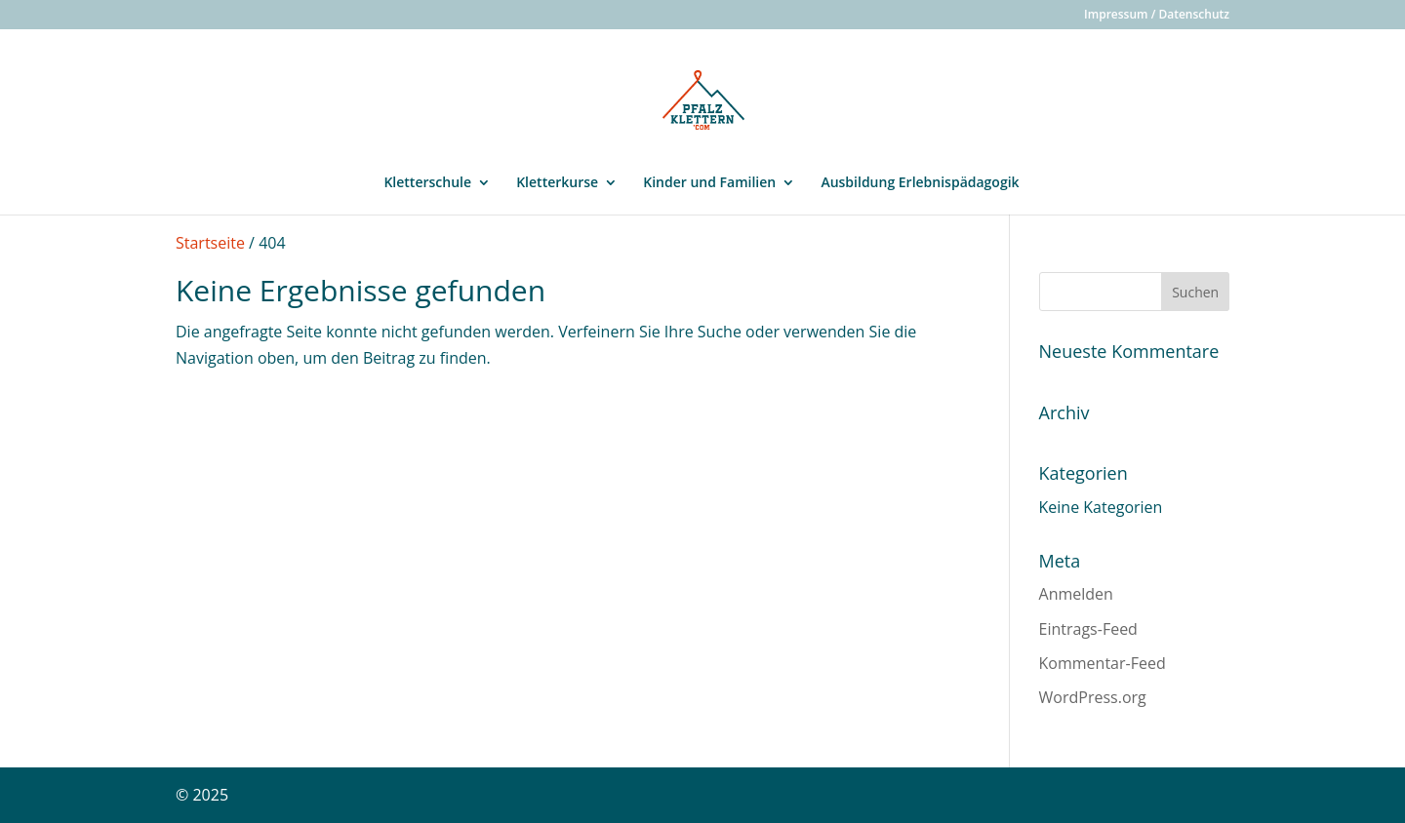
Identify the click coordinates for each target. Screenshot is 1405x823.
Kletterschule (427, 183)
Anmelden (1076, 594)
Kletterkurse (557, 183)
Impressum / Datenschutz (1156, 15)
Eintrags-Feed (1088, 629)
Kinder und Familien (709, 183)
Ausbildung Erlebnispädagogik (920, 183)
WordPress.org (1092, 697)
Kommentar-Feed (1102, 663)
